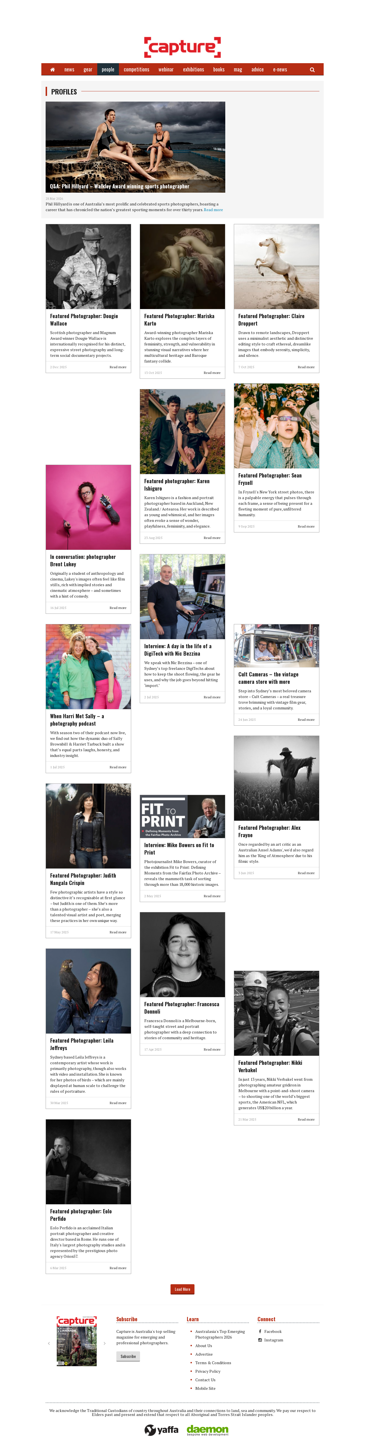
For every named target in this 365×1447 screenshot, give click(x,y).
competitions (136, 69)
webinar (166, 69)
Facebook (269, 1331)
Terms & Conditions (213, 1362)
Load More (182, 1289)
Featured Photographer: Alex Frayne (269, 831)
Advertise (204, 1354)
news (69, 69)
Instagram (270, 1340)
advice (258, 69)
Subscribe (128, 1356)
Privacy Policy (207, 1371)
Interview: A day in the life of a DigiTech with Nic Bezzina (178, 649)
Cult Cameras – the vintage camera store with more (268, 677)
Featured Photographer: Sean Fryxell (270, 479)
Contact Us (205, 1379)
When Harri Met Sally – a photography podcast (77, 719)
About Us (203, 1345)
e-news (280, 69)
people (108, 69)
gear (88, 69)
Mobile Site (205, 1388)
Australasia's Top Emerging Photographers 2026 (220, 1334)
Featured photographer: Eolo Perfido (81, 1214)
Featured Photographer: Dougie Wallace (84, 319)
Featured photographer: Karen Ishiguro (177, 484)
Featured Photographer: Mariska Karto (179, 319)
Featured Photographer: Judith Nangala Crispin (83, 879)
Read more (213, 209)
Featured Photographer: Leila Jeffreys (81, 1044)
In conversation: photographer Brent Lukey (83, 560)
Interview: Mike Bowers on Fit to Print (179, 848)
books (218, 69)
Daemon (207, 1430)
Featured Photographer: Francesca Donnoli (181, 1007)
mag (238, 69)
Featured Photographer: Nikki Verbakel (270, 1066)
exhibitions (193, 69)
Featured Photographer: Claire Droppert (271, 319)
